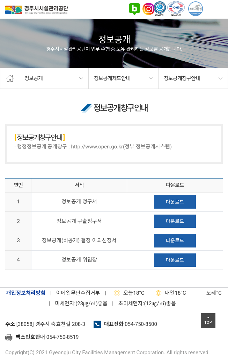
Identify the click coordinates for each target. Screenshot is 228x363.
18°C (127, 293)
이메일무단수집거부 (78, 293)
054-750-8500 (141, 324)
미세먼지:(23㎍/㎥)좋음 (81, 303)
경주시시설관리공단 (36, 11)
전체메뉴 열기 (219, 9)
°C (207, 293)
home (9, 78)
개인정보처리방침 (25, 293)
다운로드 (175, 202)
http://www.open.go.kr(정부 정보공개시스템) (121, 147)
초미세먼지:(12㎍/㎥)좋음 (147, 303)
